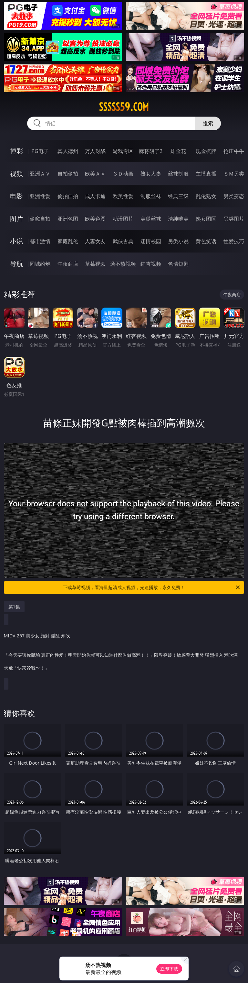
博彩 (16, 151)
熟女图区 (206, 218)
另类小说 (178, 241)
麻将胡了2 (150, 151)
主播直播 (206, 173)
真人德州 (67, 151)
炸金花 (178, 151)
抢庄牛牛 (233, 151)
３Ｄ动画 (123, 173)
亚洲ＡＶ (40, 173)
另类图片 (233, 218)
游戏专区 (123, 151)
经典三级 (178, 196)
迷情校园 (150, 241)
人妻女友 (95, 241)
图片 (16, 218)
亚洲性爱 (40, 196)
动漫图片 (123, 218)
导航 (16, 263)
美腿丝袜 (150, 218)
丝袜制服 (178, 173)
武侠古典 (123, 241)
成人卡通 (95, 196)
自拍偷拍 (67, 173)
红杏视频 (150, 263)
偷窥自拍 (40, 218)
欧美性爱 (123, 196)
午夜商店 (67, 263)
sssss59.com (124, 106)
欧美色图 (95, 218)
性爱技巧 (233, 241)
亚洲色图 (67, 218)
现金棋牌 (206, 151)
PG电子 (39, 151)
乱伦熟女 (206, 196)
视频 (16, 173)
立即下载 (169, 969)
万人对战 (95, 151)
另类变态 (233, 196)
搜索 (208, 123)
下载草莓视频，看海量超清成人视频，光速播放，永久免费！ (152, 587)
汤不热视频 (123, 263)
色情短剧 (178, 263)
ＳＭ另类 (233, 173)
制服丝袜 (150, 196)
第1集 (14, 607)
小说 (16, 241)
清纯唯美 (178, 218)
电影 (16, 196)
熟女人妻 (150, 173)
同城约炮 (40, 263)
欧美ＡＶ (95, 173)
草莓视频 (95, 263)
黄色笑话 (206, 241)
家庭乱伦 (67, 241)
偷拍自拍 (67, 196)
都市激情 (40, 241)
